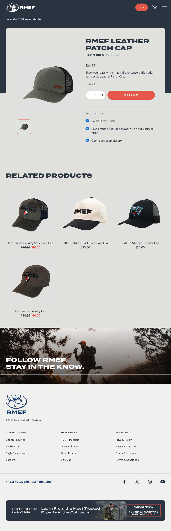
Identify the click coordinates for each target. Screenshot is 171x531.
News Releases (70, 447)
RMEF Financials (70, 440)
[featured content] (85, 511)
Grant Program (69, 453)
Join (141, 7)
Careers (10, 460)
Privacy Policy (124, 440)
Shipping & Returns (127, 447)
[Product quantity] (95, 95)
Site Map (66, 460)
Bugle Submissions (17, 453)
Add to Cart (131, 95)
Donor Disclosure (126, 453)
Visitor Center (14, 447)
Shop (15, 19)
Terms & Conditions (127, 460)
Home (8, 19)
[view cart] (154, 8)
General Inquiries (15, 440)
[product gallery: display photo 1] (24, 127)
